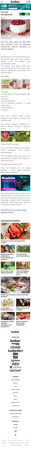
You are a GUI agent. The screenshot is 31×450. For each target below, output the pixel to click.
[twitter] (23, 14)
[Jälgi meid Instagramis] (15, 431)
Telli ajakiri (15, 416)
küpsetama (4, 212)
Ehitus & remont (15, 389)
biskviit (10, 212)
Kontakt (15, 427)
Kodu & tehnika (15, 379)
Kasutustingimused (15, 413)
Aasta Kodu (15, 405)
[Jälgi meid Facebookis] (15, 435)
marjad (18, 210)
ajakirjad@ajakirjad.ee (13, 442)
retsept (23, 210)
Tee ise (15, 396)
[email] (29, 14)
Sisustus (15, 383)
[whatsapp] (26, 14)
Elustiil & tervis (15, 402)
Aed (15, 386)
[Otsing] (27, 2)
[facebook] (20, 14)
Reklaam (15, 424)
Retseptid (15, 392)
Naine (15, 399)
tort (14, 210)
